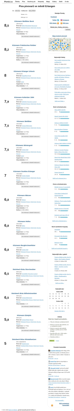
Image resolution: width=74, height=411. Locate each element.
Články (17, 1)
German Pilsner (25, 319)
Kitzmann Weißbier (24, 121)
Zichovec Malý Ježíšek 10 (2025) (63, 143)
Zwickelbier (25, 273)
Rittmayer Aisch (59, 242)
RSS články (53, 23)
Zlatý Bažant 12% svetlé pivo (54, 397)
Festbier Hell (25, 149)
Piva (23, 1)
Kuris (51, 387)
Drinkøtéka (57, 229)
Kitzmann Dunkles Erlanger (24, 171)
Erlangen (28, 27)
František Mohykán (55, 350)
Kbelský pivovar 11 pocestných (62, 187)
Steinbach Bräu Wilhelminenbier (24, 293)
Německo (18, 29)
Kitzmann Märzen (24, 195)
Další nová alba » (59, 283)
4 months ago (63, 397)
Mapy (48, 1)
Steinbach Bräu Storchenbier (24, 269)
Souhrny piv (31, 1)
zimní (22, 82)
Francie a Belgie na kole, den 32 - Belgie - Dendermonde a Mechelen (63, 276)
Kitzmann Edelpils (24, 315)
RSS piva (65, 23)
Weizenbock (34, 25)
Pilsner (31, 319)
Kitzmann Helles (24, 221)
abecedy (17, 10)
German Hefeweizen (27, 125)
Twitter (54, 20)
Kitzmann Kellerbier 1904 (24, 97)
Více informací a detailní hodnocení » (31, 36)
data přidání (32, 10)
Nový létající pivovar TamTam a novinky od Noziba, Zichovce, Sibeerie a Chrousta (62, 77)
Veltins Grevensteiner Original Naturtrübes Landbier (58, 382)
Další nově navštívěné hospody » (60, 248)
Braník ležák (50, 376)
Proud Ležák (50, 358)
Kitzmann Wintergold (24, 145)
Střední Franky (33, 27)
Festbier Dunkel (26, 176)
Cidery (54, 1)
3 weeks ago (62, 365)
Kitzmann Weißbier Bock (24, 21)
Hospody (41, 1)
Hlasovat (52, 340)
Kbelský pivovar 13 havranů (62, 208)
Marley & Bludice (13, 410)
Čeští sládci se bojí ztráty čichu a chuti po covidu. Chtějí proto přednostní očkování (63, 94)
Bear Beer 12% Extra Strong (54, 365)
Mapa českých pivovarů (59, 36)
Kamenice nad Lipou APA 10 (62, 215)
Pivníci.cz (8, 2)
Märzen (24, 200)
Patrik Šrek (53, 361)
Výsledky (57, 340)
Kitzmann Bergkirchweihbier (24, 245)
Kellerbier (24, 101)
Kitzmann (23, 27)
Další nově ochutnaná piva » (60, 178)
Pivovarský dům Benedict (61, 236)
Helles (23, 225)
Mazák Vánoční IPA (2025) (61, 116)
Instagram (66, 20)
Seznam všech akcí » (60, 311)
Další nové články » (60, 101)
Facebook (54, 17)
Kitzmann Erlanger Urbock (24, 71)
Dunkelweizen (25, 343)
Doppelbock (25, 75)
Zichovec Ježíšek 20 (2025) (61, 123)
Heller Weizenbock (26, 25)
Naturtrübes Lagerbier (31, 101)
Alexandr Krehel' (54, 368)
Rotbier (24, 49)
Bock (29, 75)
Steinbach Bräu (25, 276)
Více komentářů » (59, 400)
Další (60, 1)
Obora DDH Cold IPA (60, 110)
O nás (67, 1)
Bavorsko (39, 27)
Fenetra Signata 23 (59, 172)
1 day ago (56, 358)
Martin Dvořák (54, 379)
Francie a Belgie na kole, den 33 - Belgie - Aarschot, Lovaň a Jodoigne (63, 266)
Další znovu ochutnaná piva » (59, 221)
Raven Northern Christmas (61, 129)
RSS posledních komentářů (64, 404)
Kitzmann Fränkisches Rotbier (24, 45)
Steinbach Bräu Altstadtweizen (24, 339)
